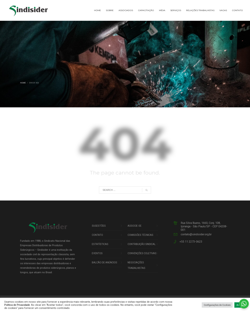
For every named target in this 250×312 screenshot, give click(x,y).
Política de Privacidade (17, 304)
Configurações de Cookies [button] (217, 305)
